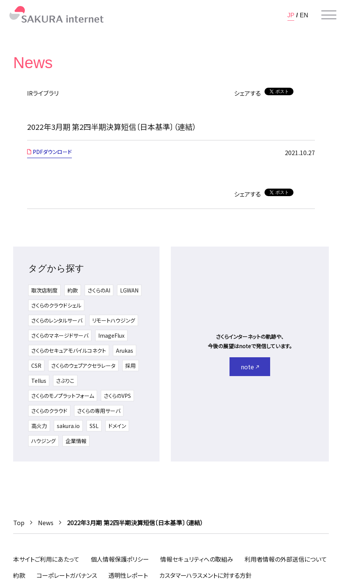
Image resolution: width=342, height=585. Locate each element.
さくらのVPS (117, 395)
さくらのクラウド (49, 410)
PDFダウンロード (52, 151)
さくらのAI (99, 290)
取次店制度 (44, 290)
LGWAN (129, 290)
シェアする (247, 93)
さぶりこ (65, 380)
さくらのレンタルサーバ (56, 320)
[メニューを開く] (328, 15)
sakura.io (68, 426)
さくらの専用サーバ (98, 410)
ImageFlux (111, 335)
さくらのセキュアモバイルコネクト (68, 350)
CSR (36, 365)
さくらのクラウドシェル (56, 305)
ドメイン (117, 426)
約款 (72, 290)
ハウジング (43, 441)
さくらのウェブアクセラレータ (83, 365)
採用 (130, 365)
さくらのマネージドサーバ (59, 335)
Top (18, 522)
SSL (94, 426)
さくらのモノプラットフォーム (62, 395)
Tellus (38, 380)
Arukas (124, 350)
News (45, 522)
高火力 (39, 426)
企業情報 (76, 441)
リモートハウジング (113, 320)
